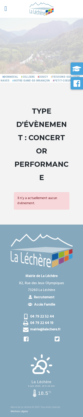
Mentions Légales (19, 411)
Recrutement (41, 297)
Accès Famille (41, 304)
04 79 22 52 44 (42, 317)
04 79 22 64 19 (41, 323)
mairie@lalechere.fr (45, 329)
